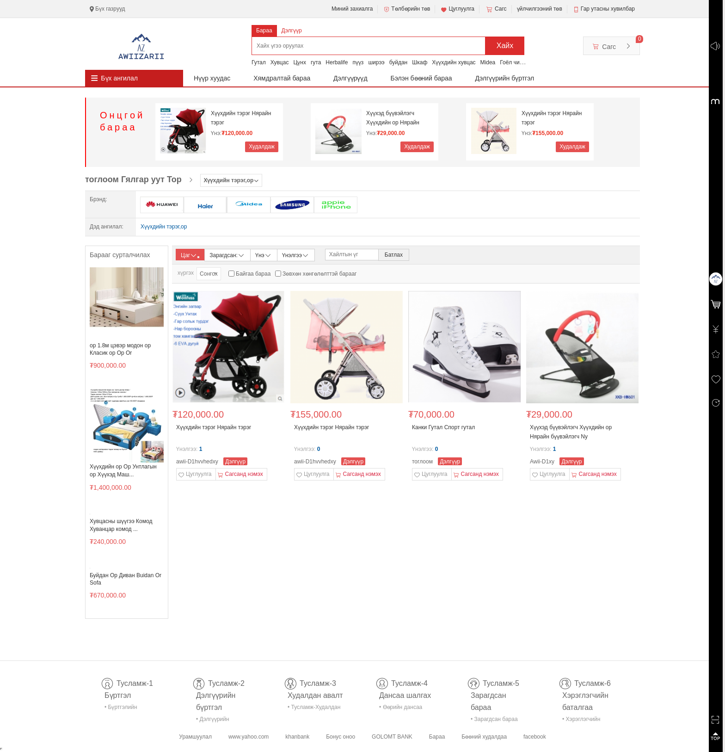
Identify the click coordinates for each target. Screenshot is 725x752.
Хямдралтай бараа (281, 78)
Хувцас (279, 62)
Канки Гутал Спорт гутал (443, 427)
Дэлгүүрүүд (350, 78)
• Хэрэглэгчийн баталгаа (581, 721)
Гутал (259, 62)
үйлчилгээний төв (539, 9)
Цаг (190, 255)
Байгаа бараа (253, 274)
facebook (534, 737)
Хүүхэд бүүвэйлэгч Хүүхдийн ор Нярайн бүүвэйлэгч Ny (392, 118)
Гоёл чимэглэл (518, 62)
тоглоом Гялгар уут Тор (133, 179)
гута (316, 62)
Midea (488, 62)
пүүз (357, 62)
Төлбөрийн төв (406, 9)
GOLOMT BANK (392, 737)
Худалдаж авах (262, 147)
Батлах (394, 255)
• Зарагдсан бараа (494, 719)
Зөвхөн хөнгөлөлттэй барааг (319, 274)
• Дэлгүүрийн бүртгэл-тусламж (217, 721)
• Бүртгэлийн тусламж (120, 709)
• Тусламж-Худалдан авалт (314, 709)
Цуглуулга (457, 9)
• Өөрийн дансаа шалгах (400, 709)
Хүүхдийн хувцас (453, 62)
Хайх (505, 45)
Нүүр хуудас (212, 78)
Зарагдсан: (227, 255)
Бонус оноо (340, 737)
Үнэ (263, 255)
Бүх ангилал (119, 78)
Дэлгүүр (292, 30)
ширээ (376, 62)
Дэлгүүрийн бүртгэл (505, 78)
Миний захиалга (352, 9)
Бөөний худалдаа (484, 737)
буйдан (398, 62)
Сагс (496, 9)
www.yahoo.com (248, 737)
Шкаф (419, 62)
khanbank (297, 737)
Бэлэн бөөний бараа (421, 78)
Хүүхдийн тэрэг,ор (164, 226)
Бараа (264, 30)
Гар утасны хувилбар (608, 9)
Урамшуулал (195, 737)
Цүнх (299, 62)
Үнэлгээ (295, 255)
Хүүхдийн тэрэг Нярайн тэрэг (241, 118)
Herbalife (337, 62)
